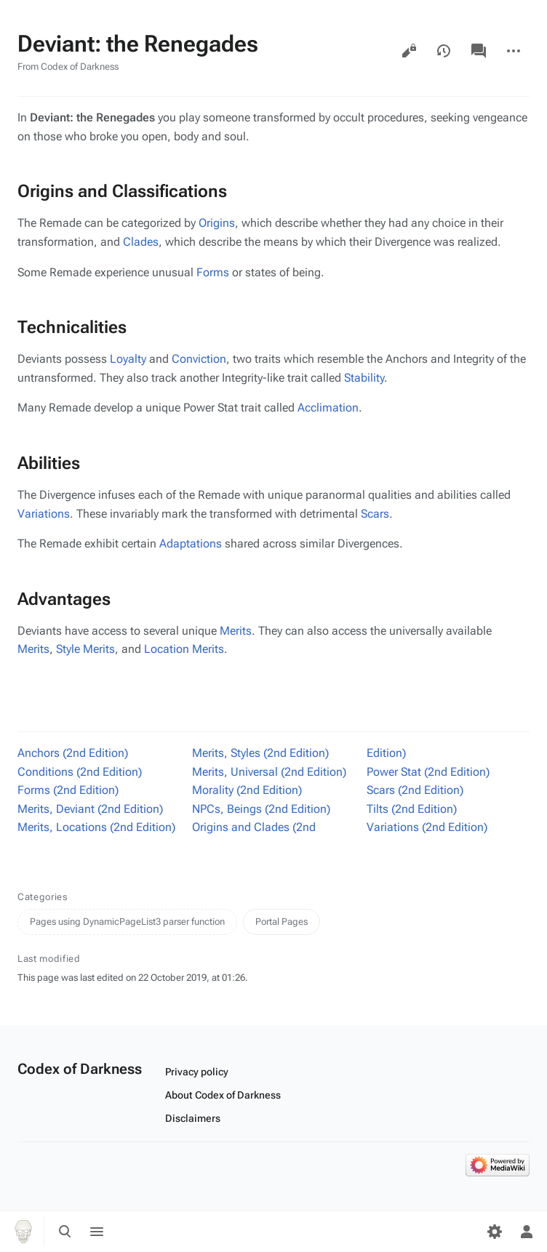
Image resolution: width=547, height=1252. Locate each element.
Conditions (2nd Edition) (79, 772)
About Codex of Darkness (223, 1095)
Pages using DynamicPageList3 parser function (127, 921)
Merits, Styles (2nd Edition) (260, 753)
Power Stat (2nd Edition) (428, 772)
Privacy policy (196, 1072)
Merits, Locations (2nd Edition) (96, 827)
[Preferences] (494, 1231)
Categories (42, 896)
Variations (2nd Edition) (427, 827)
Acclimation (328, 407)
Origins (217, 223)
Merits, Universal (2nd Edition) (269, 772)
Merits (236, 631)
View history (443, 51)
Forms (212, 272)
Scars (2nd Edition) (415, 790)
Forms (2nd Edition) (68, 790)
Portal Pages (281, 921)
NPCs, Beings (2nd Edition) (261, 809)
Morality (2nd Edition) (247, 790)
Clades (141, 242)
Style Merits (85, 649)
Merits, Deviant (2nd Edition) (90, 809)
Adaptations (190, 543)
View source (409, 51)
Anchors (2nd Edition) (72, 753)
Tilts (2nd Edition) (412, 809)
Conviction (199, 359)
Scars (375, 514)
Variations (43, 514)
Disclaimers (192, 1118)
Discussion (478, 51)
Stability (364, 378)
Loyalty (128, 359)
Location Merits (184, 649)
